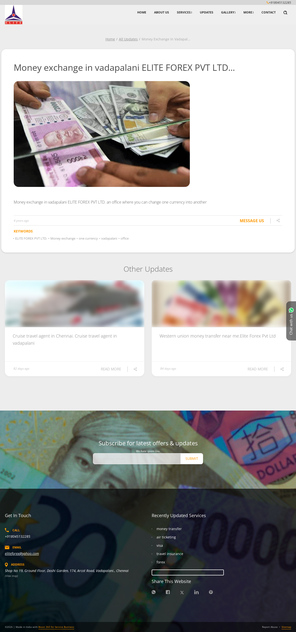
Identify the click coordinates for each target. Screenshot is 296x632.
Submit (191, 458)
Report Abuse (270, 627)
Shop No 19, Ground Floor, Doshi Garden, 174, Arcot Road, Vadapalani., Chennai (67, 570)
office (124, 238)
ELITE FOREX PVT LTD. (30, 238)
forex (161, 562)
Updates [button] (206, 12)
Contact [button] (269, 12)
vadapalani (108, 238)
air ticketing (166, 537)
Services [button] (184, 12)
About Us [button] (161, 12)
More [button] (247, 12)
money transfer (169, 528)
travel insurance (170, 553)
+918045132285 (17, 536)
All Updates (128, 39)
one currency (87, 238)
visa (160, 545)
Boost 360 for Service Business (56, 627)
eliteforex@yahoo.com (22, 553)
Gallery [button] (227, 12)
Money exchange (62, 238)
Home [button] (141, 12)
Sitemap (286, 627)
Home (110, 39)
